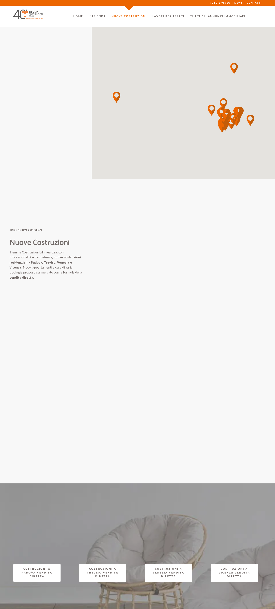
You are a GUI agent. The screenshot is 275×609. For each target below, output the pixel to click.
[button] (250, 120)
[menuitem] (78, 16)
